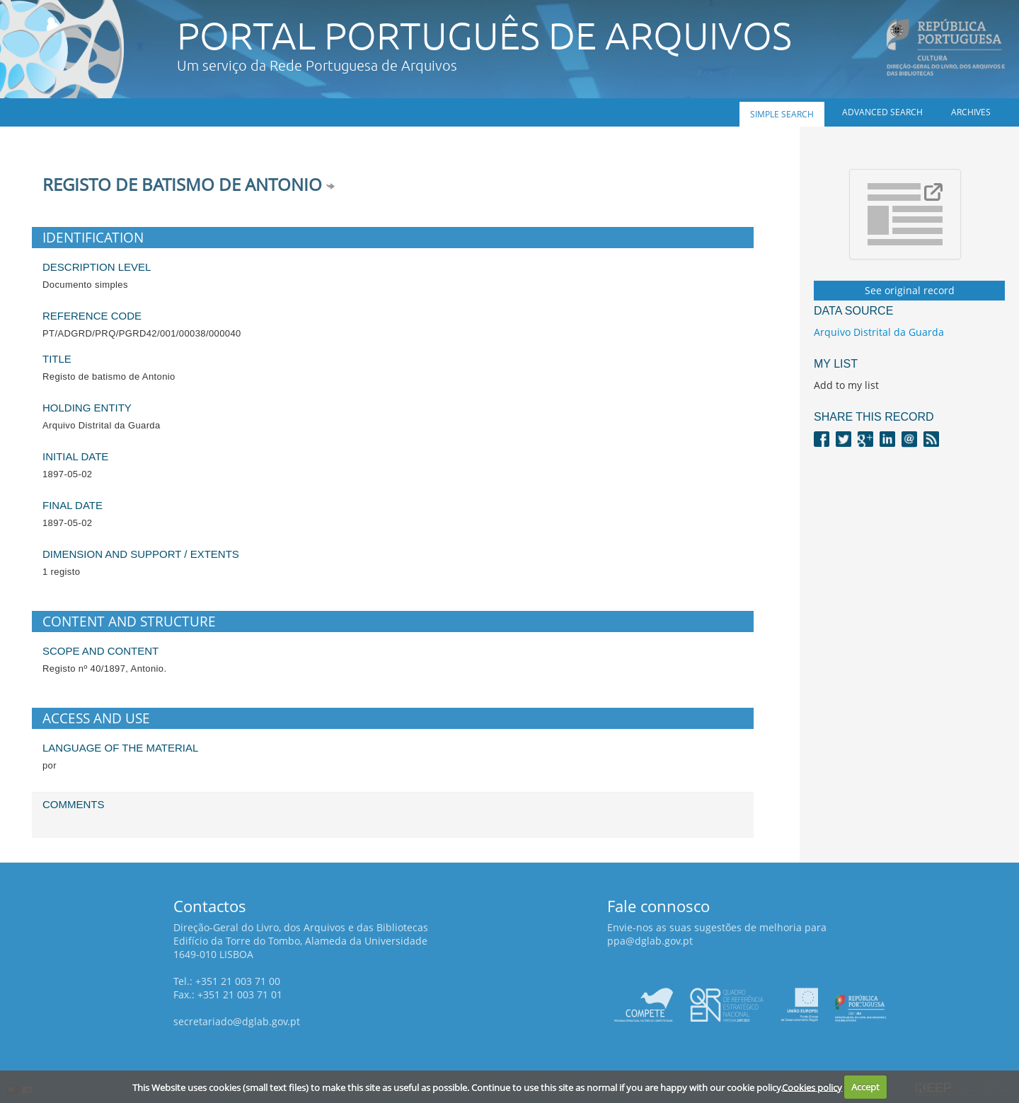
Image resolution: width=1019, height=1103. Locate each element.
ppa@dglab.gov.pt (650, 940)
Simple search (782, 114)
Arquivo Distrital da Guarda (879, 332)
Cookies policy (812, 1086)
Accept (865, 1086)
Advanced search (882, 112)
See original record (910, 290)
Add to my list (846, 385)
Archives (971, 112)
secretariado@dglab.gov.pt (236, 1021)
